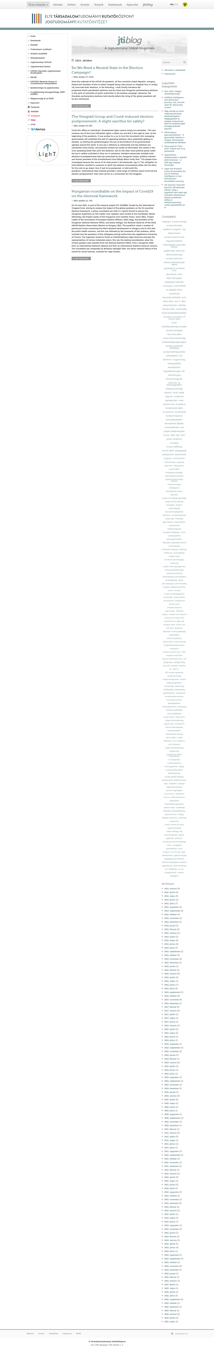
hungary (165, 614)
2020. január (170, 1092)
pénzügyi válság (179, 662)
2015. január (170, 925)
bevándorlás (180, 412)
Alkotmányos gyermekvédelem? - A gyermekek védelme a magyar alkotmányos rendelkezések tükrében (175, 137)
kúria (180, 274)
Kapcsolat (132, 4)
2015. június (169, 944)
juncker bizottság (179, 642)
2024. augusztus (171, 1255)
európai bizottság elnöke (174, 352)
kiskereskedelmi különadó (174, 476)
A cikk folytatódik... (81, 106)
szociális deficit (174, 469)
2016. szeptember (172, 992)
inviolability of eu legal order (174, 621)
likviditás (174, 666)
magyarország (179, 359)
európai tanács (169, 717)
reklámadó (166, 631)
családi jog (183, 549)
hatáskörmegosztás (174, 529)
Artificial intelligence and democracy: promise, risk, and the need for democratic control (174, 102)
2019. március (170, 1062)
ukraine (170, 590)
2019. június (169, 1070)
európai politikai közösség (174, 777)
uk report (177, 590)
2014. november (171, 918)
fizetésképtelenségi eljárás (174, 804)
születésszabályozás (179, 515)
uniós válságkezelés (174, 713)
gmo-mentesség (181, 583)
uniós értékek (180, 286)
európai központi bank (174, 237)
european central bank (174, 655)
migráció (169, 396)
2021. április (169, 1136)
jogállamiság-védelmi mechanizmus (174, 755)
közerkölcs (174, 495)
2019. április (169, 1066)
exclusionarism (168, 601)
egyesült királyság (180, 855)
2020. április (169, 1099)
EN (176, 4)
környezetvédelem (174, 420)
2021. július (169, 1147)
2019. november (171, 1084)
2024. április (169, 1243)
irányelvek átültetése (171, 297)
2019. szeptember (172, 1081)
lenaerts (183, 679)
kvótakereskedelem (174, 763)
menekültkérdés (172, 427)
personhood (180, 454)
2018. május (169, 1033)
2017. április (169, 1014)
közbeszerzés (180, 693)
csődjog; (181, 814)
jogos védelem (168, 522)
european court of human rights (174, 852)
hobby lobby (169, 518)
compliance (180, 404)
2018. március (170, 1025)
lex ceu (181, 869)
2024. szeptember (172, 1258)
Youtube (34, 111)
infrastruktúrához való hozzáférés (174, 577)
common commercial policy (174, 824)
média (169, 845)
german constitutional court (172, 659)
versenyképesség (171, 580)
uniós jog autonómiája (174, 573)
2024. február (170, 1236)
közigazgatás (181, 450)
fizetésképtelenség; (178, 811)
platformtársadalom (178, 797)
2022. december (171, 1203)
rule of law (170, 628)
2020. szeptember (172, 1118)
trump (166, 435)
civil (166, 869)
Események (35, 40)
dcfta (183, 652)
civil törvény (170, 462)
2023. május (169, 1218)
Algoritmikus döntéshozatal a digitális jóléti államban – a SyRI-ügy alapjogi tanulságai (175, 159)
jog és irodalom (171, 737)
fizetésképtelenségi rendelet (174, 326)
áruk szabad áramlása (174, 700)
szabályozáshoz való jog (174, 734)
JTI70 (32, 124)
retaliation (179, 611)
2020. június (169, 1107)
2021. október (170, 1158)
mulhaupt (181, 783)
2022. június (169, 1184)
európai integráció (174, 416)
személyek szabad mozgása (174, 560)
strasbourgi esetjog (174, 676)
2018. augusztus (171, 1044)
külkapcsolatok (174, 525)
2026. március (170, 1314)
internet (166, 797)
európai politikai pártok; (174, 770)
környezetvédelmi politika (174, 696)
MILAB (33, 77)
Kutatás (85, 4)
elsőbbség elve (174, 488)
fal (170, 669)
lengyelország (174, 751)
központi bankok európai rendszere (174, 480)
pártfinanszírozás (174, 773)
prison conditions (174, 439)
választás (182, 305)
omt (184, 659)
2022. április (169, 1177)
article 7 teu (180, 625)
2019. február (170, 1058)
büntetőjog (179, 518)
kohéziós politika (180, 780)
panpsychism (168, 454)
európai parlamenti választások (174, 347)
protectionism (180, 601)
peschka (181, 835)
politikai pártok (167, 780)
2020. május (169, 1103)
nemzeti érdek (168, 309)
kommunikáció (169, 794)
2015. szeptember (172, 951)
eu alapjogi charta (174, 290)
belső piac (180, 251)
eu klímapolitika (174, 760)
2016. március (170, 973)
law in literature (179, 741)
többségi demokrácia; (169, 818)
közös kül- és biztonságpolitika (174, 384)
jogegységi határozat (174, 282)
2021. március (170, 1132)
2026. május (169, 1321)
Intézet (71, 4)
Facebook (35, 107)
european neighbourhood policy (174, 587)
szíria (183, 717)
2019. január (170, 1055)
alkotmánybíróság (174, 255)
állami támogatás (174, 278)
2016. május (169, 981)
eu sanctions (168, 412)
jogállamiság (169, 251)
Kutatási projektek (38, 54)
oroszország (181, 309)
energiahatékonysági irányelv (174, 645)
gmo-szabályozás (168, 583)
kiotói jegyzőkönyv (171, 766)
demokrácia (171, 274)
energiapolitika (174, 363)
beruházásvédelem (174, 731)
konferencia (168, 741)
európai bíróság (179, 221)
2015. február (170, 929)
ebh (181, 831)
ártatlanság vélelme (169, 707)
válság (177, 717)
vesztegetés (170, 505)
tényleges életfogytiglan (171, 532)
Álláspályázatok (37, 58)
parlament (178, 838)
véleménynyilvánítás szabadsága (174, 842)
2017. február (170, 1007)
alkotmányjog (174, 375)
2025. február (170, 1277)
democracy (178, 628)
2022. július (169, 1188)
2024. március (170, 1240)
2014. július (169, 903)
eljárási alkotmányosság (174, 727)
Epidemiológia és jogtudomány (44, 88)
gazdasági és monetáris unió (174, 269)
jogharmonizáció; (171, 814)
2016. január (170, 966)
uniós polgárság (178, 553)
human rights (168, 450)
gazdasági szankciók (179, 542)
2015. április (169, 936)
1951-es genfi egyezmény (174, 672)
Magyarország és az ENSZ (42, 98)
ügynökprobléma (169, 693)
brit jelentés (168, 597)
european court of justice (178, 614)
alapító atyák (167, 642)
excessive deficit (179, 597)
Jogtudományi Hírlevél (40, 62)
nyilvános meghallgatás (174, 790)
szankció (168, 392)
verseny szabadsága (179, 631)
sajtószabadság (171, 848)
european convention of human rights (174, 318)
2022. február (170, 1169)
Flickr (33, 120)
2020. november (171, 1121)
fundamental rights (174, 408)
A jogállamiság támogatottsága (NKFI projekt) (47, 93)
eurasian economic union (172, 652)
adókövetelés (174, 801)
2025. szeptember (172, 1299)
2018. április (169, 1029)
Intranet (41, 1333)
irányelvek (180, 462)
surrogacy (174, 443)
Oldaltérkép (53, 1333)
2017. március (170, 1010)
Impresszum (169, 73)
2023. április (169, 1214)
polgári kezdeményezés (174, 431)
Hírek (32, 36)
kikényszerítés (179, 466)
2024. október (170, 1262)
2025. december (171, 1306)
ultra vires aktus (174, 334)
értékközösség (168, 689)
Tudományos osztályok (40, 49)
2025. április (169, 1284)
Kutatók (98, 4)
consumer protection (174, 607)
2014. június (169, 899)
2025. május (169, 1288)
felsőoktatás (173, 869)
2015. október (170, 955)
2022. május (169, 1181)
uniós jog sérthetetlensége (174, 570)
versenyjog (167, 286)
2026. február (170, 1310)
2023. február (170, 1207)
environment (179, 458)
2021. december (171, 1166)
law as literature (174, 744)
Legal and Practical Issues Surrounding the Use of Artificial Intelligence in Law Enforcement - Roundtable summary (174, 174)
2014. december (171, 921)
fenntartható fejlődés (174, 423)
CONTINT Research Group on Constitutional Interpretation (43, 82)
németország (179, 686)
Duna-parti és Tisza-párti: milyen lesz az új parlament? (174, 149)
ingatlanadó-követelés (174, 787)
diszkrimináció (174, 233)
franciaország (169, 686)
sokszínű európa (169, 807)
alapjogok (166, 221)
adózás (180, 580)
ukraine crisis (168, 404)
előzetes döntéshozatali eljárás (174, 263)
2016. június (169, 984)
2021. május (169, 1140)
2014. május (169, 896)
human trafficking (174, 447)
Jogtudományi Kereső (40, 67)
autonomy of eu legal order (174, 618)
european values (169, 625)
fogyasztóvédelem (174, 241)
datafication (180, 794)
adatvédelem (172, 356)
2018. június (169, 1036)
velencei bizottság (179, 866)
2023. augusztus (171, 1225)
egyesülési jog (167, 866)
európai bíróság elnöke (171, 679)
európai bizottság (174, 225)
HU (171, 4)
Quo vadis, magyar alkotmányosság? (173, 92)
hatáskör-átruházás (174, 484)
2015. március (170, 933)
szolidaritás (179, 396)
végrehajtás (166, 542)
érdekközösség (180, 689)
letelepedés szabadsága (174, 472)
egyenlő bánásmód (174, 828)
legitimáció (169, 466)
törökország (182, 707)
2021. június (169, 1143)
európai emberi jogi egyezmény (174, 566)
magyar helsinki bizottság (174, 501)
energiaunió (174, 648)
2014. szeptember (172, 910)
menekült (182, 666)
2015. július (169, 947)
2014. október (170, 914)
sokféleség (166, 811)
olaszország (182, 818)
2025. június (169, 1292)
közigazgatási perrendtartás (174, 859)
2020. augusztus (171, 1114)
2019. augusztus (171, 1077)
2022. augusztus (171, 1192)
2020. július (169, 1110)
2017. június (169, 1021)
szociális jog (174, 293)
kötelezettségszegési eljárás (174, 342)
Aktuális (58, 4)
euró (184, 297)
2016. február (170, 970)
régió (166, 783)
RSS (78, 1333)
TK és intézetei (37, 4)
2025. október (170, 1303)
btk (183, 371)
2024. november (171, 1266)
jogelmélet (170, 838)
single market (170, 611)
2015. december (171, 962)
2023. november (171, 1229)
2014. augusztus (171, 907)
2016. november (171, 999)
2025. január (170, 1273)
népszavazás (174, 821)
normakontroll (179, 724)
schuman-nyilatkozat (174, 638)
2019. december (171, 1088)
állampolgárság (174, 546)
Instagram (35, 116)
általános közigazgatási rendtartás (174, 862)
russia (180, 400)
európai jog (174, 563)
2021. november (171, 1162)
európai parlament (174, 258)
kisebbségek (180, 807)
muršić (180, 848)
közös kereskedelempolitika (174, 313)
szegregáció (174, 876)
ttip (183, 229)
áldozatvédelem (180, 522)
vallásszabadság (174, 508)
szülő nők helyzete (170, 835)
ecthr (182, 435)
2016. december (171, 1003)
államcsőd (166, 666)
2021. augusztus (171, 1151)
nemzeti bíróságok (174, 330)
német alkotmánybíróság (174, 338)
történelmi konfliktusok (174, 710)
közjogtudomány (171, 872)
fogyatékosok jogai (172, 371)
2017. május (169, 1018)
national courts (174, 604)
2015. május (169, 940)
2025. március (170, 1280)
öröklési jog (168, 553)
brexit (174, 323)
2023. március (170, 1210)
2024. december (171, 1269)
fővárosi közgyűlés (174, 379)
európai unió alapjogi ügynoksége (174, 498)
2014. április (169, 892)
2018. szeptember (172, 1047)
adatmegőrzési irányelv (174, 491)
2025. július (169, 1295)
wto (180, 356)
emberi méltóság (172, 831)
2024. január (170, 1232)
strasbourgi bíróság (174, 389)
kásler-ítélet (168, 301)
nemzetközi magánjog (170, 549)
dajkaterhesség (167, 855)
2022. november (171, 1199)
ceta (182, 427)
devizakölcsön (174, 367)
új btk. (183, 532)
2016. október (170, 996)
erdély (180, 737)
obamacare (167, 515)
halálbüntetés (174, 635)
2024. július (169, 1251)
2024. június (169, 1247)
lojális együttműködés (174, 539)
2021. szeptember (172, 1155)
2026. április (169, 1317)
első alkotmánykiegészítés (174, 512)
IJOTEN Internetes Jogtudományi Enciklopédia (45, 72)
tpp (177, 435)
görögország (168, 662)
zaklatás (181, 872)
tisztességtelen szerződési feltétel (174, 246)
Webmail (30, 1333)
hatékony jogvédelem (174, 683)
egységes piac (171, 400)
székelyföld (173, 783)
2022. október (170, 1195)
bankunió (167, 359)
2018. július (169, 1040)
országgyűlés (177, 845)
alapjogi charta (174, 556)
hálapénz (179, 505)
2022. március (170, 1173)
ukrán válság (178, 392)
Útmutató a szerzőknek (174, 70)
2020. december (171, 1125)
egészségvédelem (174, 703)
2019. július (169, 1073)
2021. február (170, 1129)
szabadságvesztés (174, 536)
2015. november (171, 959)
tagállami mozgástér (172, 229)
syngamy (168, 458)
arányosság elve (170, 305)
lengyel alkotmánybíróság (174, 720)
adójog (181, 766)
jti (148, 4)
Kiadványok (115, 4)
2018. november (171, 1051)
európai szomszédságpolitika (174, 594)
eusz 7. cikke (179, 301)
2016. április (169, 977)
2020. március (170, 1095)
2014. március (170, 888)
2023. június (169, 1221)
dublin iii (176, 669)
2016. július (169, 988)
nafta (172, 435)
